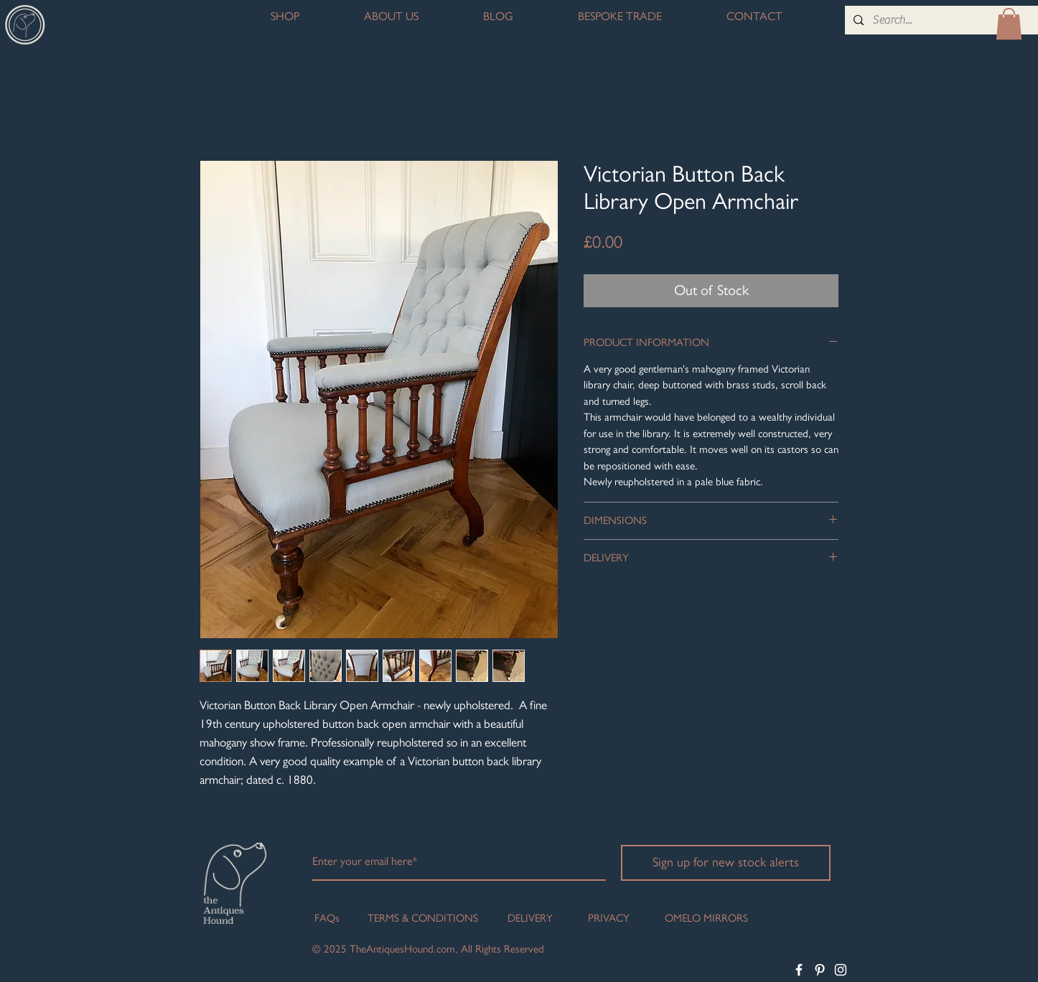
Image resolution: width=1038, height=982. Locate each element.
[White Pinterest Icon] (820, 970)
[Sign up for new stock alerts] (726, 863)
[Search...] (941, 20)
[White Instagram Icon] (840, 970)
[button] (1009, 23)
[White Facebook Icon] (799, 970)
